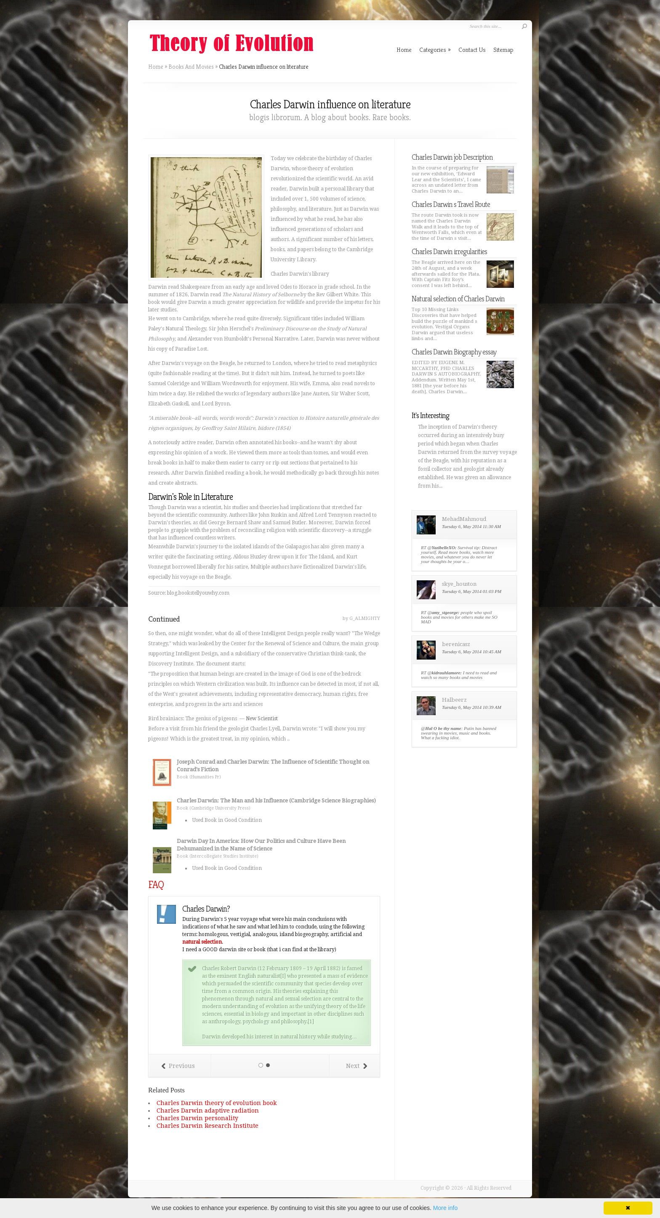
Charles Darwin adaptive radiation (208, 1110)
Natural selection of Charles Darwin (458, 298)
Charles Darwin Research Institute (207, 1125)
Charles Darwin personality (197, 1118)
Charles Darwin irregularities (449, 251)
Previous (178, 1065)
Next (356, 1065)
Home (155, 66)
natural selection (202, 942)
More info (445, 1208)
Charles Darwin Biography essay (454, 352)
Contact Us (472, 50)
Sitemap (503, 50)
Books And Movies (191, 66)
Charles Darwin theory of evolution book (217, 1103)
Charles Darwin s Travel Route (451, 204)
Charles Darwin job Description (452, 157)
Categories (435, 50)
